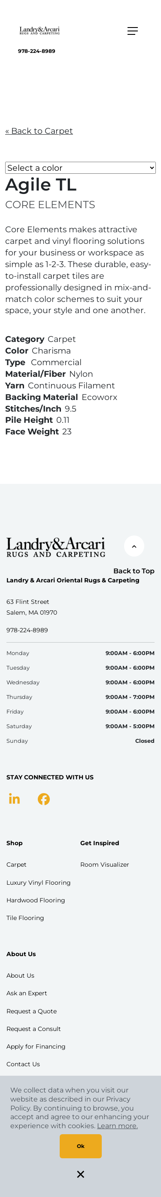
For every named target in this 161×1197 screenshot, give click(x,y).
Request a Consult (33, 1029)
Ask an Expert (26, 993)
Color (16, 350)
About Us (20, 975)
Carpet (16, 864)
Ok (81, 1146)
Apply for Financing (36, 1046)
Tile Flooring (25, 918)
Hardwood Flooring (35, 900)
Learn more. (117, 1126)
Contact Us (23, 1064)
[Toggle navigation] (132, 31)
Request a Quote (31, 1011)
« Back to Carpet (39, 131)
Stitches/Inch (33, 408)
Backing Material (41, 397)
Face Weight (32, 431)
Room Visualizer (104, 864)
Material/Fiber (35, 374)
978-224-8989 (36, 51)
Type (15, 362)
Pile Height (29, 420)
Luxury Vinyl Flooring (38, 882)
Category (24, 339)
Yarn (14, 385)
